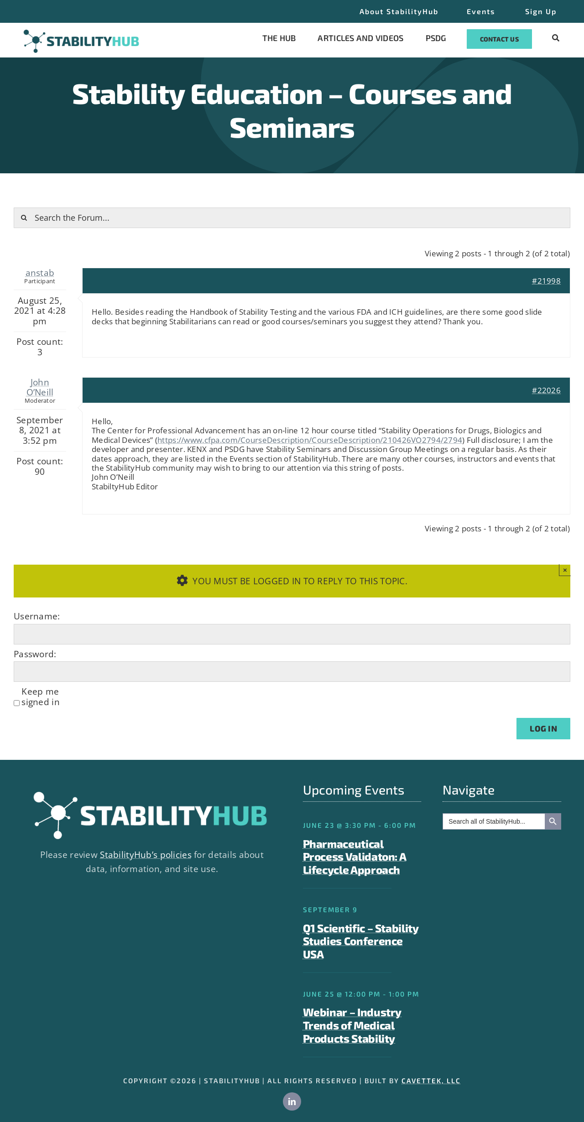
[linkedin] (292, 1101)
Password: (35, 654)
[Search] (24, 218)
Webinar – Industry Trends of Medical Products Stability (352, 1025)
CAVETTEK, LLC (431, 1080)
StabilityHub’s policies (146, 855)
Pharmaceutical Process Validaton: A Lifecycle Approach (355, 857)
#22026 (546, 390)
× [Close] (565, 570)
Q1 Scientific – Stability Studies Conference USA (361, 941)
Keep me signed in (40, 696)
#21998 (546, 280)
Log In (543, 728)
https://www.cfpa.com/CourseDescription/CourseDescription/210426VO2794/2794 (309, 440)
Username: (37, 616)
